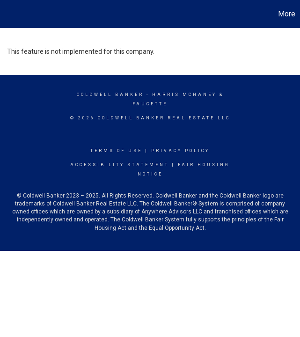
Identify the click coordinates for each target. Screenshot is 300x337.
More (286, 13)
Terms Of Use (116, 150)
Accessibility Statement (119, 164)
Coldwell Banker (110, 94)
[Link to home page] (12, 14)
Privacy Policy (180, 150)
